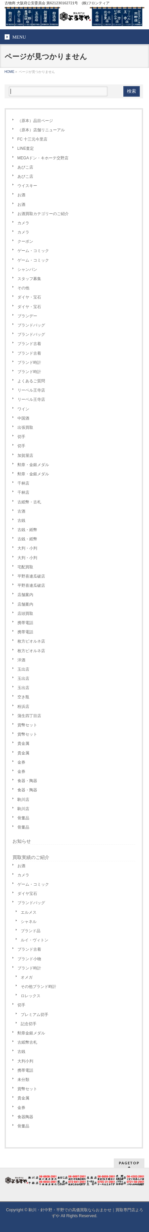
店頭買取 (25, 613)
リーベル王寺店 (31, 390)
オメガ (27, 977)
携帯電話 (25, 622)
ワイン (23, 409)
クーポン (25, 241)
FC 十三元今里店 (32, 139)
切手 (21, 436)
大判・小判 (27, 548)
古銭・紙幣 (27, 529)
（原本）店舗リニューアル (41, 130)
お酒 (21, 195)
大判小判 (25, 1061)
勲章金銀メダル (31, 1033)
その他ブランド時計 (38, 986)
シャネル (29, 921)
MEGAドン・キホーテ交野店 (42, 158)
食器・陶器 (27, 780)
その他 (23, 288)
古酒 (21, 511)
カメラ (23, 223)
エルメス (29, 912)
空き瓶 (23, 697)
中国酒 (23, 418)
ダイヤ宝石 (27, 893)
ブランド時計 (29, 362)
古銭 (21, 520)
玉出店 (23, 669)
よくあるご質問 (31, 381)
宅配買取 (25, 567)
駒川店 (23, 799)
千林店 (23, 483)
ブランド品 (30, 931)
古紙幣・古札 (29, 502)
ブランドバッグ (31, 325)
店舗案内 (25, 594)
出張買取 (25, 427)
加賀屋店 (25, 455)
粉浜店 (23, 706)
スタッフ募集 (29, 278)
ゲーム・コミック (33, 250)
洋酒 (21, 660)
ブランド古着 (29, 343)
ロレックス (30, 996)
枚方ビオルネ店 (31, 641)
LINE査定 (25, 148)
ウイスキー (27, 185)
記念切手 (29, 1024)
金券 (21, 762)
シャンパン (27, 269)
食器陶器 (25, 1117)
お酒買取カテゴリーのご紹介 (43, 213)
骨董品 (23, 818)
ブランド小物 (29, 959)
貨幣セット (27, 725)
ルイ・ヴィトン (34, 940)
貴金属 (23, 743)
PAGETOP (129, 1163)
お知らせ (21, 841)
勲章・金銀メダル (33, 464)
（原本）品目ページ (35, 120)
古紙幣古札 (27, 1042)
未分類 (23, 1079)
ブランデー (27, 316)
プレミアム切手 (34, 1014)
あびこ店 (25, 167)
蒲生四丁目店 (29, 715)
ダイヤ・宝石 (29, 297)
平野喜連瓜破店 (31, 576)
